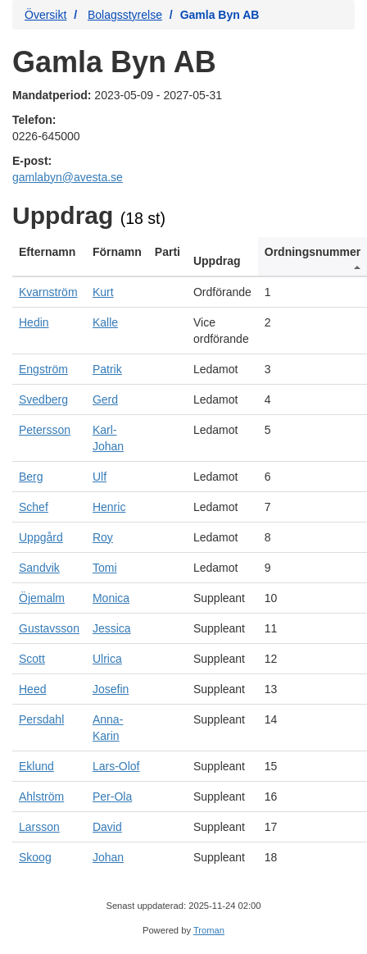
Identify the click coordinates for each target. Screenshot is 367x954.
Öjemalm (42, 598)
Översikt (45, 14)
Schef (33, 507)
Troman (208, 930)
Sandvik (39, 567)
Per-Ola (112, 796)
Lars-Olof (116, 766)
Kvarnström (48, 292)
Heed (32, 689)
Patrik (107, 369)
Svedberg (43, 399)
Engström (43, 369)
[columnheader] (49, 256)
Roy (103, 537)
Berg (31, 476)
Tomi (105, 567)
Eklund (36, 766)
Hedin (34, 322)
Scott (32, 658)
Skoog (35, 857)
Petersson (44, 429)
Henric (109, 507)
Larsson (39, 826)
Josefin (111, 689)
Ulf (99, 476)
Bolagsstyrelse (125, 14)
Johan (108, 857)
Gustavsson (49, 628)
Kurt (103, 292)
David (107, 826)
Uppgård (41, 537)
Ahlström (41, 796)
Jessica (112, 628)
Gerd (105, 399)
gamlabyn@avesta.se (67, 177)
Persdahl (41, 719)
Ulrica (107, 658)
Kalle (105, 322)
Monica (111, 598)
